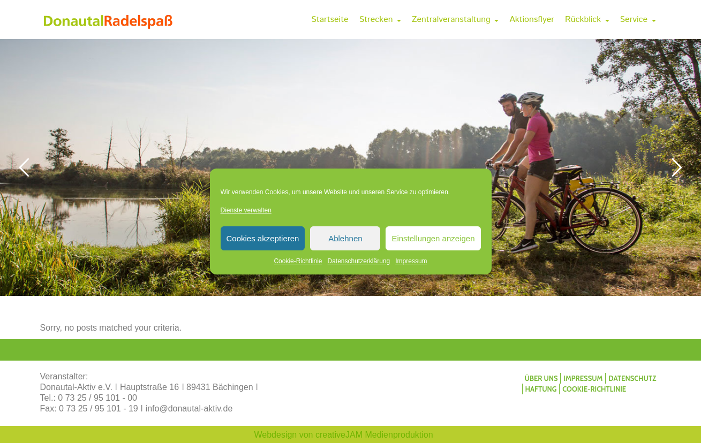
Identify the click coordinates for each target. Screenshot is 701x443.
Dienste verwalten (246, 210)
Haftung (541, 389)
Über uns (541, 378)
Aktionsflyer (531, 19)
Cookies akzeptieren (263, 238)
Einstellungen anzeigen (432, 238)
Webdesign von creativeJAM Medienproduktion (343, 434)
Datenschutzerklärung (358, 261)
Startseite (329, 19)
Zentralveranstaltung (455, 19)
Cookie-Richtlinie (298, 261)
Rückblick (587, 19)
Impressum (411, 261)
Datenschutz (632, 378)
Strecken (380, 19)
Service (638, 19)
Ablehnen (345, 238)
